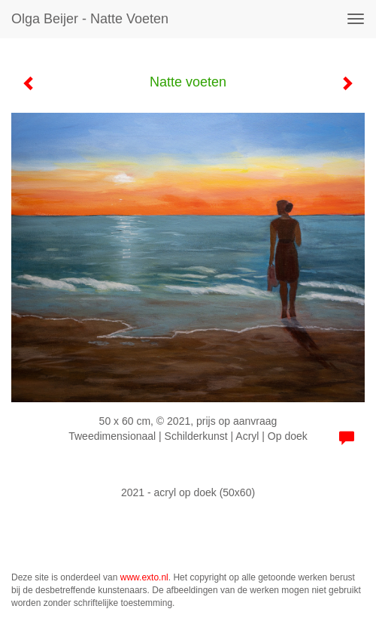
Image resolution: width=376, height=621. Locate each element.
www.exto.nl (144, 577)
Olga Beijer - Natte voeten (89, 18)
